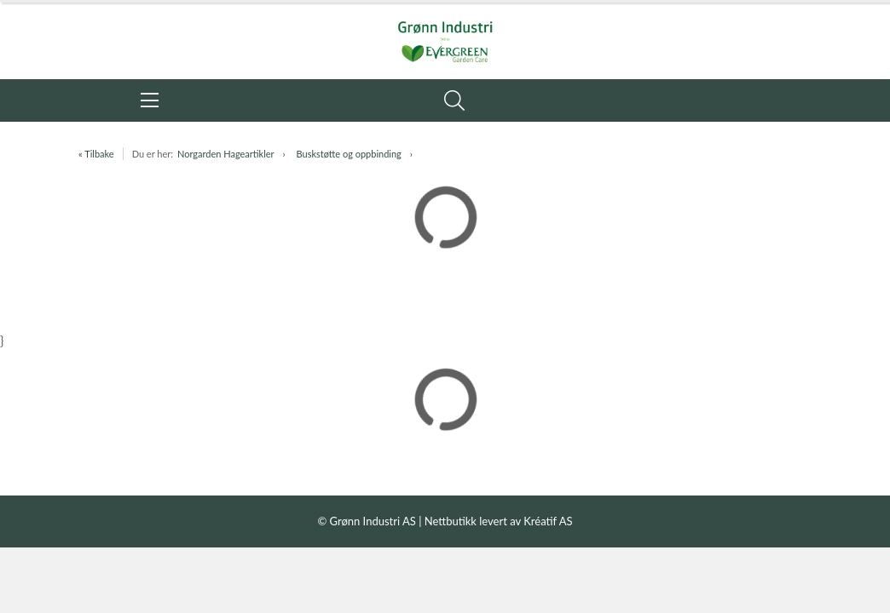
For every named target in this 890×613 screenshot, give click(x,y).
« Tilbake (96, 153)
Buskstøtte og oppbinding (349, 153)
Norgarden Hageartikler (226, 153)
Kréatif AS (547, 521)
